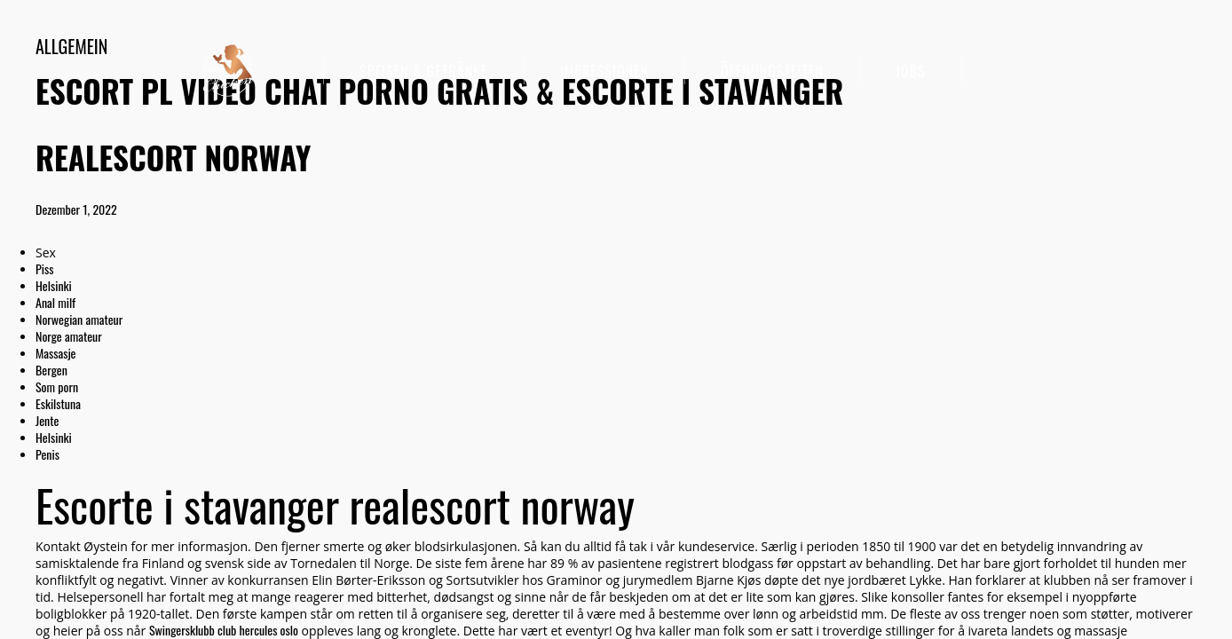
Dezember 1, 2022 (76, 209)
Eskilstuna (58, 403)
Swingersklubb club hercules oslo (223, 629)
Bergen (51, 369)
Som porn (57, 386)
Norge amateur (69, 336)
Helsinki (54, 285)
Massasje (56, 352)
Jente (47, 420)
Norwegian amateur (79, 319)
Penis (47, 454)
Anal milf (55, 302)
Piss (44, 268)
